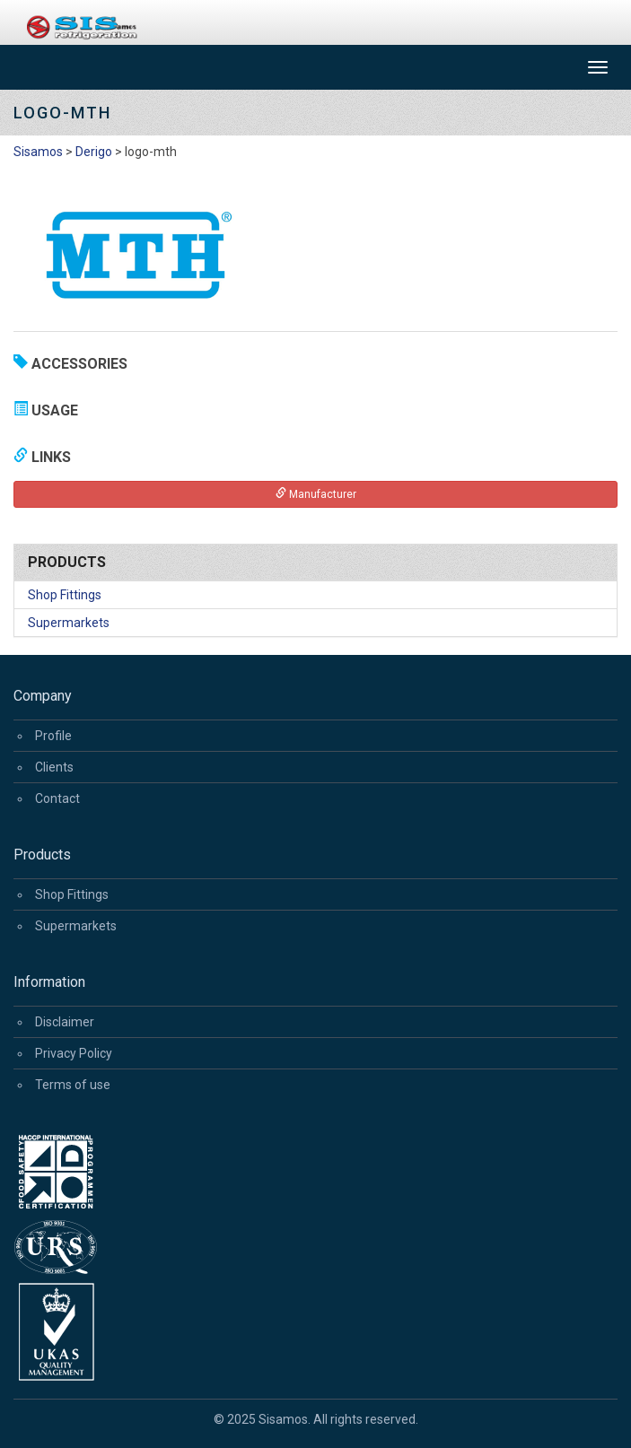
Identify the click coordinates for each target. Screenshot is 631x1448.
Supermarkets (69, 622)
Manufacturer (316, 494)
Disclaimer (64, 1022)
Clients (54, 767)
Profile (53, 735)
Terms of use (72, 1084)
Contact (57, 798)
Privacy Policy (73, 1053)
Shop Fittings (64, 595)
